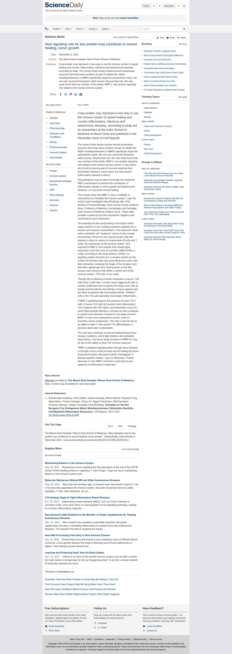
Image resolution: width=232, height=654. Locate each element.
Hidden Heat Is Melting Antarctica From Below (165, 64)
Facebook (102, 623)
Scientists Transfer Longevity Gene (160, 51)
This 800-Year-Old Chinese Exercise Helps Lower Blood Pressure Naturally (163, 174)
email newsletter (129, 18)
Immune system (58, 176)
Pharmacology (57, 128)
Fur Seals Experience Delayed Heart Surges (164, 90)
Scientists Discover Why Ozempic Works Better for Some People (162, 238)
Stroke (147, 131)
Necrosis (54, 200)
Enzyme (54, 205)
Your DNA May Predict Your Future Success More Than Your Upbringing (164, 213)
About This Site (77, 639)
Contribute (99, 639)
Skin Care (148, 149)
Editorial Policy (140, 639)
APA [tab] (120, 426)
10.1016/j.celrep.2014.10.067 (64, 415)
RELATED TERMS (53, 164)
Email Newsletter (56, 626)
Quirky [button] (106, 29)
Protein (53, 171)
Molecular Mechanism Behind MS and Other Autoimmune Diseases (82, 480)
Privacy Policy (124, 639)
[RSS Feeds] (178, 6)
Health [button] (57, 29)
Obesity (147, 117)
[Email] (81, 94)
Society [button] (93, 29)
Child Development (152, 135)
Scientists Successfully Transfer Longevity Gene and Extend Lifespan (163, 181)
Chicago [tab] (132, 426)
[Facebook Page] (154, 6)
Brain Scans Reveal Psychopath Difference (163, 55)
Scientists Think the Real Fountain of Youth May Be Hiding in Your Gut (81, 579)
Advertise (110, 639)
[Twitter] (65, 94)
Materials (49, 380)
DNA (52, 189)
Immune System (58, 152)
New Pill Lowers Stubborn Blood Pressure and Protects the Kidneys (80, 589)
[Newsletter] (184, 6)
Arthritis (54, 118)
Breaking (147, 44)
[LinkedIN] (76, 94)
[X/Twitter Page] (160, 6)
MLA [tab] (110, 426)
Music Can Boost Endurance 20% (159, 81)
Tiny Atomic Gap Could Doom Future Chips (163, 72)
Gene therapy (57, 195)
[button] (160, 38)
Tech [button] (68, 29)
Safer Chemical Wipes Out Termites (160, 85)
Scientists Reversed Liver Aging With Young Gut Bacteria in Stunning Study (164, 224)
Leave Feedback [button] (154, 626)
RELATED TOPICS (53, 105)
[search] (184, 28)
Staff (89, 639)
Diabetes (148, 112)
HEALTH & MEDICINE (151, 103)
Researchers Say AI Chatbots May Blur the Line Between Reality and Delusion (163, 199)
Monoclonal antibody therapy (60, 183)
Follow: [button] (146, 6)
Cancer (53, 210)
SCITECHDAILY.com (65, 572)
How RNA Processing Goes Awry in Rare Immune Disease (77, 535)
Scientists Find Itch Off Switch (157, 59)
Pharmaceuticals (58, 147)
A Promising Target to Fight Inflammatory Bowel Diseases (77, 497)
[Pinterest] (70, 94)
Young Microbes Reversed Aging (159, 68)
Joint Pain (55, 123)
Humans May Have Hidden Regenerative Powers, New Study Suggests (82, 594)
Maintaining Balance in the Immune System (69, 463)
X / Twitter (102, 627)
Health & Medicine (55, 112)
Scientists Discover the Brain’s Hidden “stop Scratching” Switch (164, 188)
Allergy (53, 142)
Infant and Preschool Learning (157, 126)
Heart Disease (150, 108)
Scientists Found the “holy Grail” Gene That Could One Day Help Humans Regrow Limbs (164, 231)
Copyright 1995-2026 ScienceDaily (64, 643)
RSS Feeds (54, 630)
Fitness (147, 144)
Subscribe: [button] (169, 6)
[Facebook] (60, 94)
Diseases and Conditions (57, 135)
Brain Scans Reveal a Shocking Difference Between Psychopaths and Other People (163, 206)
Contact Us (152, 630)
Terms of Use (156, 639)
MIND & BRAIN (148, 122)
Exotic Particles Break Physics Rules (161, 77)
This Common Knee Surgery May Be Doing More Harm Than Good (80, 584)
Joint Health (56, 157)
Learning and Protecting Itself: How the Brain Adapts (74, 552)
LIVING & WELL (148, 140)
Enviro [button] (80, 29)
